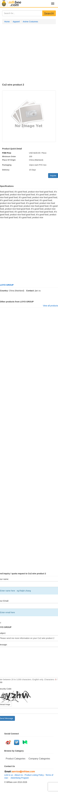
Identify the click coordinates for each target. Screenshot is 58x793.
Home (7, 21)
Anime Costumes (30, 21)
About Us (19, 775)
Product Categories (15, 758)
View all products (50, 306)
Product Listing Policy (34, 775)
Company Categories (39, 758)
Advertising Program (19, 778)
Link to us (8, 775)
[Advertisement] (27, 54)
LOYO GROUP (7, 285)
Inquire (53, 175)
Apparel (16, 21)
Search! (49, 13)
